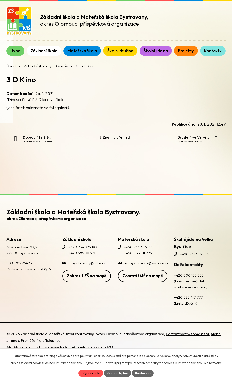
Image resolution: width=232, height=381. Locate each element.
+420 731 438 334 (194, 254)
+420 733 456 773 (139, 247)
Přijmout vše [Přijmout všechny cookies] (90, 373)
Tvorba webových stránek (53, 347)
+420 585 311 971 (81, 253)
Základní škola (35, 66)
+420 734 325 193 (82, 247)
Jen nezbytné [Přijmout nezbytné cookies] (117, 373)
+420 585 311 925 (138, 253)
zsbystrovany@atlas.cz (87, 263)
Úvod (11, 66)
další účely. (211, 356)
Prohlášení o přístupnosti (42, 340)
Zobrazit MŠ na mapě (142, 275)
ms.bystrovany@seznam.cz (146, 263)
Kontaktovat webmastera (187, 333)
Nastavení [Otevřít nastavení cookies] (143, 373)
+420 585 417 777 (188, 297)
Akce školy (63, 66)
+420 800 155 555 (188, 275)
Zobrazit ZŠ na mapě (86, 275)
